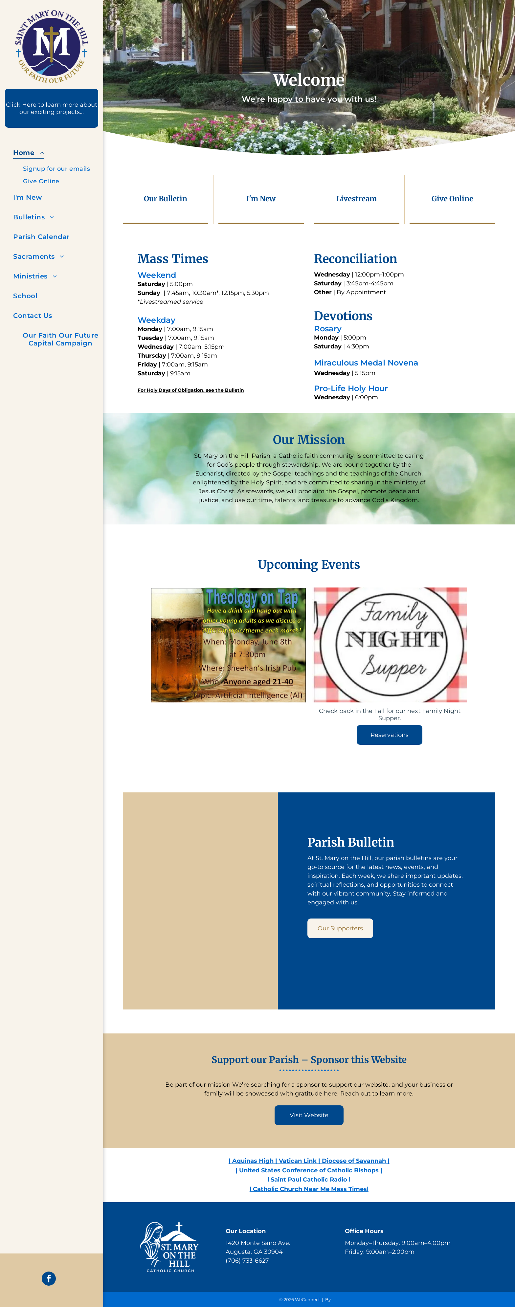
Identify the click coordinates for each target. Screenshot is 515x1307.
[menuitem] (60, 165)
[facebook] (49, 1279)
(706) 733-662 (245, 1260)
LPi (335, 1299)
